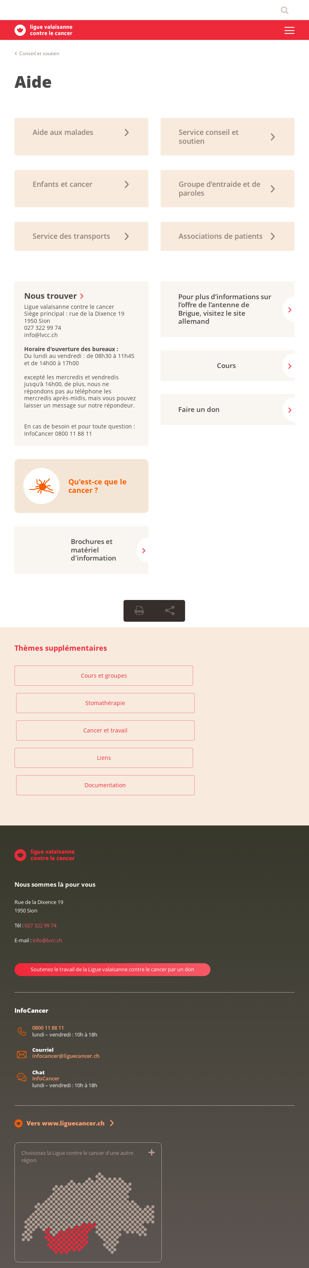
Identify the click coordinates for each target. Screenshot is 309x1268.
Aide (33, 81)
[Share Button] (169, 611)
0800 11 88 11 (48, 951)
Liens (59, 706)
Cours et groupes (59, 675)
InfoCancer (46, 1002)
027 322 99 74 (40, 848)
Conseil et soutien (39, 53)
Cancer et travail (250, 675)
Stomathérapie (154, 675)
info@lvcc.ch (47, 864)
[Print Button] (139, 611)
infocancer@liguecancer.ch (65, 979)
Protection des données (72, 1253)
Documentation (154, 706)
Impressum (25, 1253)
